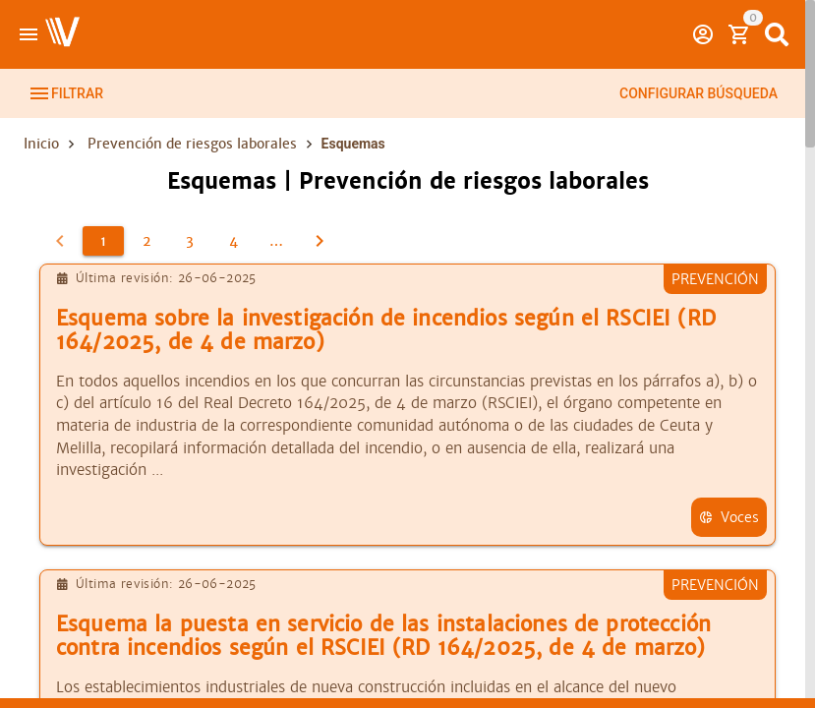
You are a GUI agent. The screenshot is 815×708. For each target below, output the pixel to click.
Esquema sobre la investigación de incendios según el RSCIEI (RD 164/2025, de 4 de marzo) (386, 330)
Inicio (41, 143)
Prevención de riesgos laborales (192, 143)
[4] (233, 241)
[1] (103, 241)
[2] (146, 241)
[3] (189, 241)
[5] (276, 241)
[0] (60, 241)
